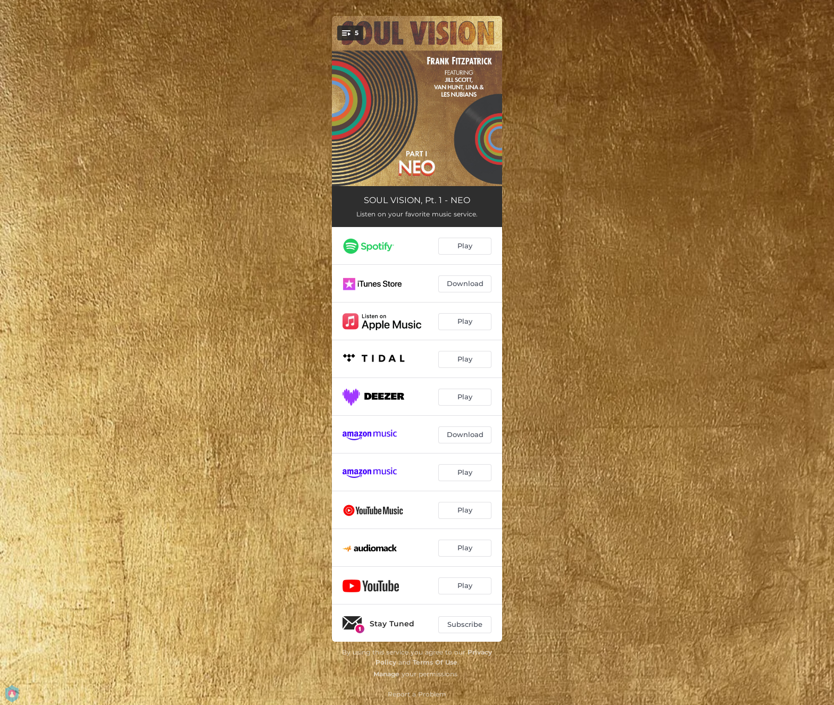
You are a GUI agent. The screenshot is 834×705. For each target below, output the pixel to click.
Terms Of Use (435, 662)
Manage (386, 674)
